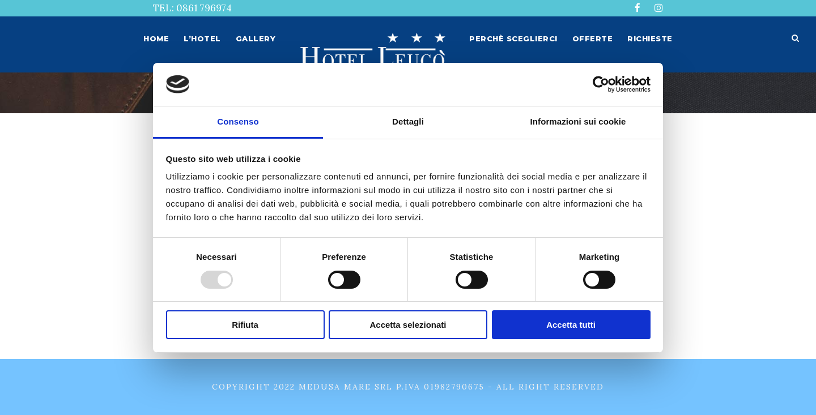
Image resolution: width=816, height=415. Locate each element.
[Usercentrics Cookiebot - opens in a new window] (601, 84)
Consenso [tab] (237, 121)
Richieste (650, 38)
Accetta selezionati (407, 325)
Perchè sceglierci (513, 38)
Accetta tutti (571, 325)
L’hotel (202, 38)
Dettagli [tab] (408, 121)
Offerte (592, 38)
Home (156, 38)
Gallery (256, 38)
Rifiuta (245, 325)
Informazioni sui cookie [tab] (578, 121)
